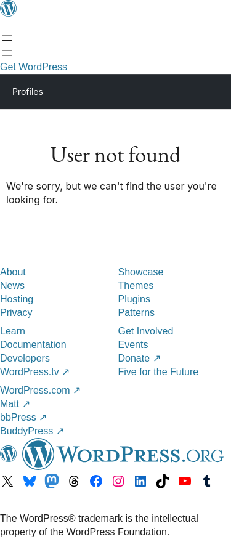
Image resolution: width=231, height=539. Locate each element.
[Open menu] (7, 38)
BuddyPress (32, 431)
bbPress (23, 417)
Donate (139, 358)
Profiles (27, 91)
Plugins (134, 299)
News (12, 285)
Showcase (141, 272)
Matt (15, 404)
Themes (136, 285)
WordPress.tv (35, 372)
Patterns (136, 312)
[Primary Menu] (204, 90)
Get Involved (146, 331)
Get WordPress (33, 67)
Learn (12, 331)
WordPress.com (40, 390)
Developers (25, 358)
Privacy (16, 312)
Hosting (16, 299)
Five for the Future (158, 372)
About (13, 272)
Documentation (33, 344)
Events (133, 344)
